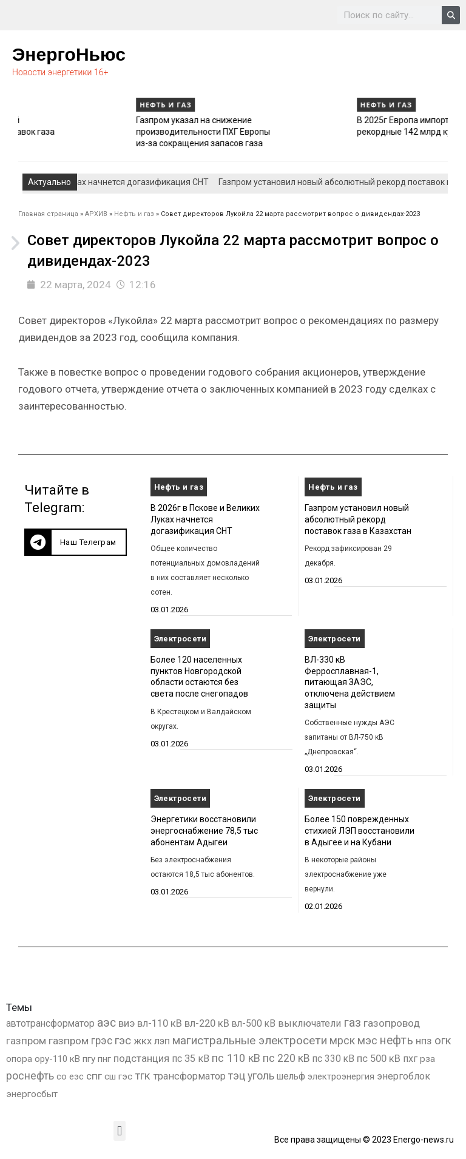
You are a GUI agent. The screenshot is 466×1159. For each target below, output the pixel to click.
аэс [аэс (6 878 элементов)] (106, 1023)
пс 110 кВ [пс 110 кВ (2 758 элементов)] (236, 1058)
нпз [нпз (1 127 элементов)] (424, 1041)
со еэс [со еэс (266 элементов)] (70, 1076)
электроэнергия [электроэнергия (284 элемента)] (341, 1076)
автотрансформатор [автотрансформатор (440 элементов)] (50, 1023)
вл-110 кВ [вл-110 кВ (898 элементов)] (159, 1023)
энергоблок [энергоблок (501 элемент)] (403, 1076)
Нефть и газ (42, 104)
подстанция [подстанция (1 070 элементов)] (141, 1058)
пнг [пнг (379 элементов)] (104, 1058)
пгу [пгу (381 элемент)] (89, 1058)
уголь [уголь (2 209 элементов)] (261, 1075)
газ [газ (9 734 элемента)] (352, 1022)
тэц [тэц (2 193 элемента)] (236, 1075)
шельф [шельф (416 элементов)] (291, 1076)
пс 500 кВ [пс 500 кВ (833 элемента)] (378, 1058)
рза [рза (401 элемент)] (427, 1058)
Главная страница (48, 214)
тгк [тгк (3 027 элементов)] (142, 1075)
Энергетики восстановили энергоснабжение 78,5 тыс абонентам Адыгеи (204, 830)
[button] (75, 542)
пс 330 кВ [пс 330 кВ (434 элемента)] (333, 1058)
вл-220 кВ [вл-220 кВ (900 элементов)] (206, 1023)
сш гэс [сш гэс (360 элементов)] (118, 1076)
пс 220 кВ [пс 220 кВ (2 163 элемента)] (286, 1058)
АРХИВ (96, 214)
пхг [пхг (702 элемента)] (410, 1058)
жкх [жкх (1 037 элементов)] (142, 1041)
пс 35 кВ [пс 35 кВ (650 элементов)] (190, 1058)
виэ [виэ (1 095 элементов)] (126, 1023)
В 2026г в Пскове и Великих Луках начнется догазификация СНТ (205, 519)
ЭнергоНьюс (69, 54)
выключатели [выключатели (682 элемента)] (309, 1023)
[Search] (451, 15)
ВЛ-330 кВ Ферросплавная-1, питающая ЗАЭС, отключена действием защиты (350, 682)
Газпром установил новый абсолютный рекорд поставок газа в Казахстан (82, 131)
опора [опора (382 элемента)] (19, 1058)
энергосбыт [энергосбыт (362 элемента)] (32, 1094)
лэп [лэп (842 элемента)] (162, 1041)
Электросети (180, 638)
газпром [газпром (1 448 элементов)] (26, 1041)
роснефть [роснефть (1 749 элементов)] (30, 1076)
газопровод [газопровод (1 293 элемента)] (391, 1023)
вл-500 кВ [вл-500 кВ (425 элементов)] (253, 1023)
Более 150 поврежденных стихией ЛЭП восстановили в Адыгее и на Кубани (359, 830)
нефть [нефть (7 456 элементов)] (396, 1040)
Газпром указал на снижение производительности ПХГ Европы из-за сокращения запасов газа (301, 131)
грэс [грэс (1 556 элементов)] (101, 1041)
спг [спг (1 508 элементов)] (94, 1076)
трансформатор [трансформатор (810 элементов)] (189, 1076)
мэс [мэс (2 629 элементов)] (367, 1040)
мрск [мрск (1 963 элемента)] (342, 1041)
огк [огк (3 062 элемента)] (442, 1040)
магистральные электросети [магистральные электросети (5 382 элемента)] (249, 1040)
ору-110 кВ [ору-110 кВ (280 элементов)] (57, 1058)
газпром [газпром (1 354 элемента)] (69, 1041)
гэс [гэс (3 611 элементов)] (123, 1040)
